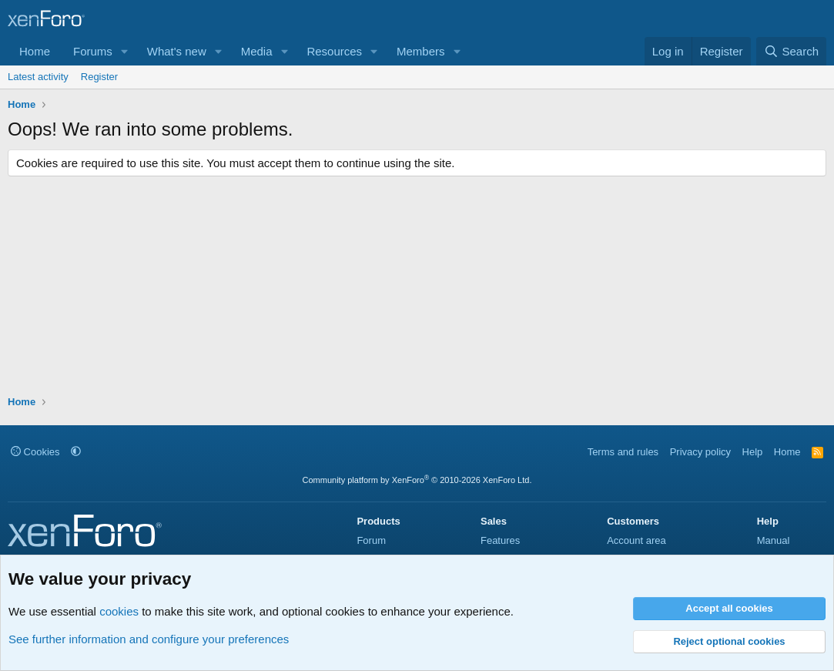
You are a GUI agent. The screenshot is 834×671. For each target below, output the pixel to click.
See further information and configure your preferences (148, 639)
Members (421, 51)
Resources (334, 51)
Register (99, 76)
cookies (119, 611)
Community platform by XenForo (417, 480)
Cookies (35, 452)
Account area (636, 540)
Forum (371, 540)
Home (34, 51)
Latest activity (38, 76)
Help (752, 452)
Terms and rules (623, 452)
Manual (773, 540)
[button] (125, 51)
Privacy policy (700, 452)
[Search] (791, 51)
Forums (92, 51)
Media (257, 51)
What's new (176, 51)
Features (500, 540)
